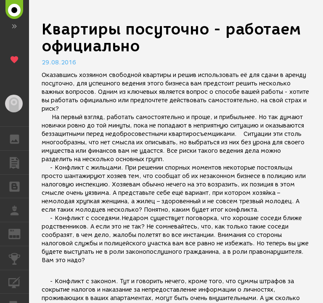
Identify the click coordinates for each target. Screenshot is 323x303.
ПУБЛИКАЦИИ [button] (18, 162)
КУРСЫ (18, 281)
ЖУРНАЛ (18, 233)
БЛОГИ (18, 185)
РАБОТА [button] (18, 210)
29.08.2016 (59, 62)
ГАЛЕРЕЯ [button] (18, 138)
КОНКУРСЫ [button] (18, 258)
